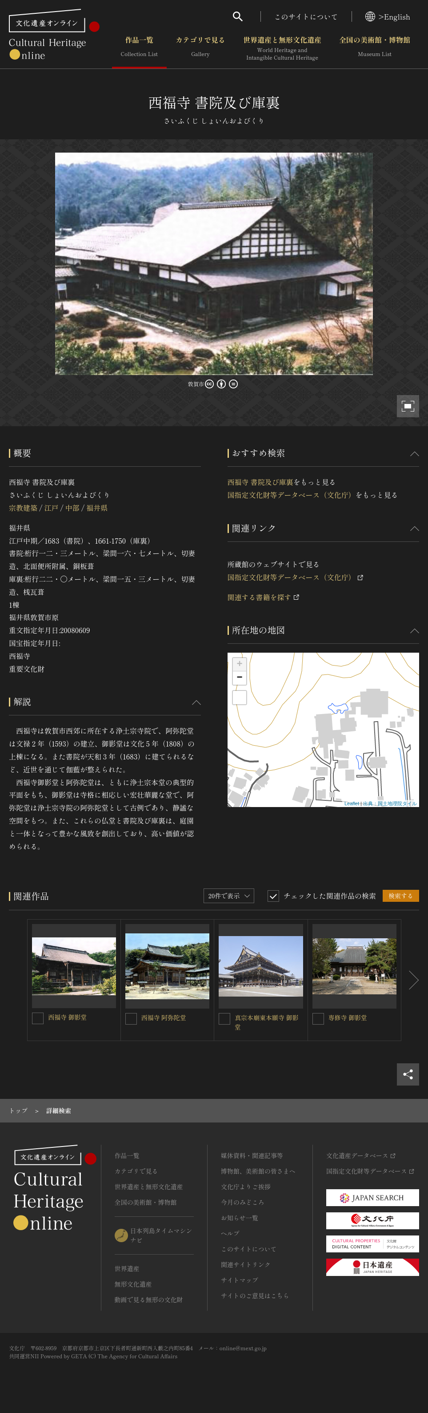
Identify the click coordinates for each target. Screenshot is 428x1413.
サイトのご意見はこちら (255, 1295)
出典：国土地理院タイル (390, 803)
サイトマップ (239, 1280)
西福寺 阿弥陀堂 (164, 1017)
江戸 (51, 507)
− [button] (239, 678)
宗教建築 (23, 507)
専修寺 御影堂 (348, 1017)
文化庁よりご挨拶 (246, 1186)
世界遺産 (127, 1268)
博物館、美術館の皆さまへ (258, 1171)
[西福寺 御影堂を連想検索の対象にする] (38, 1018)
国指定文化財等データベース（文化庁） (292, 494)
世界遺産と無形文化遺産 (282, 48)
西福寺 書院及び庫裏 (260, 481)
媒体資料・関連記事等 (252, 1155)
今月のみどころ (242, 1202)
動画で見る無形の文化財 (149, 1299)
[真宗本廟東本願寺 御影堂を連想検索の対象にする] (224, 1019)
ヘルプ (230, 1233)
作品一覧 (139, 48)
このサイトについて (306, 16)
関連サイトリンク (246, 1264)
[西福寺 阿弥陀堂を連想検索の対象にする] (131, 1019)
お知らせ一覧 (239, 1217)
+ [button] (239, 664)
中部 (72, 507)
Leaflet (351, 803)
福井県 (97, 507)
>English (387, 16)
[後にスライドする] (410, 980)
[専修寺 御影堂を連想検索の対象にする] (318, 1019)
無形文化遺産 (133, 1284)
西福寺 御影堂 (67, 1017)
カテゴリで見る (200, 48)
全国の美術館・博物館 (374, 48)
